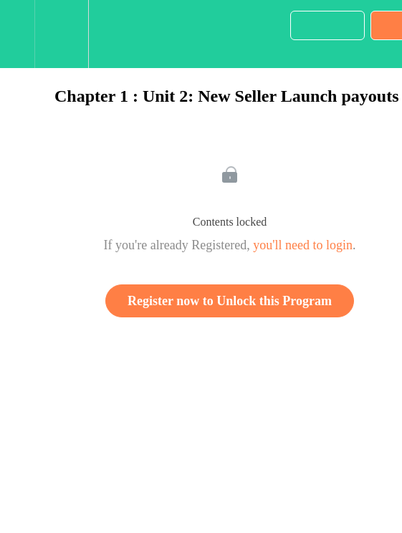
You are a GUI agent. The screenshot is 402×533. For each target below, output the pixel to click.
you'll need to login (303, 245)
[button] (17, 34)
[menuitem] (61, 34)
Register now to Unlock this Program (230, 301)
